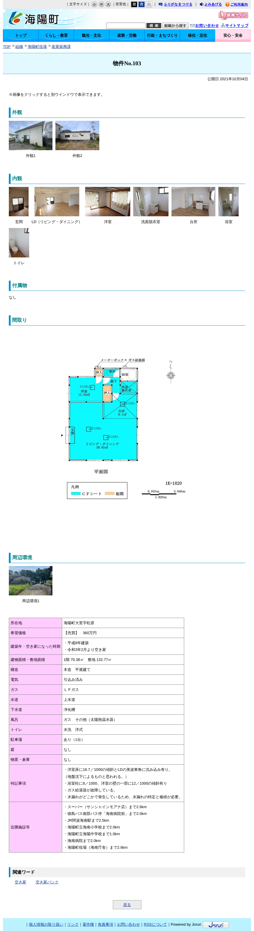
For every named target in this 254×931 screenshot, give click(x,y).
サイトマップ (241, 26)
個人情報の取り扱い (46, 924)
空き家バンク (47, 882)
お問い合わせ (210, 26)
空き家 (20, 882)
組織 (19, 46)
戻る (127, 904)
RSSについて (155, 924)
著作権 (88, 924)
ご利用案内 (241, 5)
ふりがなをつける (181, 5)
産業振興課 (61, 46)
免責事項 (105, 924)
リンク (73, 924)
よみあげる (216, 5)
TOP (7, 46)
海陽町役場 (37, 46)
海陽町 (39, 19)
